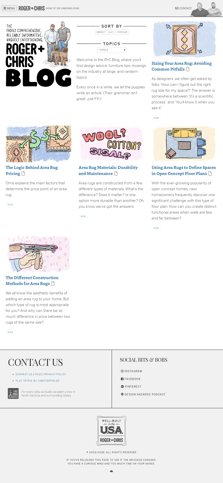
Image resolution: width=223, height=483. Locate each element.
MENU (9, 8)
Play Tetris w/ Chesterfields (38, 380)
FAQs (38, 374)
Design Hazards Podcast (143, 394)
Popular (122, 32)
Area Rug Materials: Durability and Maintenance (108, 170)
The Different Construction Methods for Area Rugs (32, 280)
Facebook (131, 379)
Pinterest (131, 386)
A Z (111, 32)
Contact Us (24, 374)
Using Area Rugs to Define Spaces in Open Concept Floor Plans (184, 170)
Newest (101, 32)
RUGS (156, 118)
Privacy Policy (55, 374)
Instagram (131, 371)
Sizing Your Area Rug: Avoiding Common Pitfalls (182, 66)
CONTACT (183, 8)
